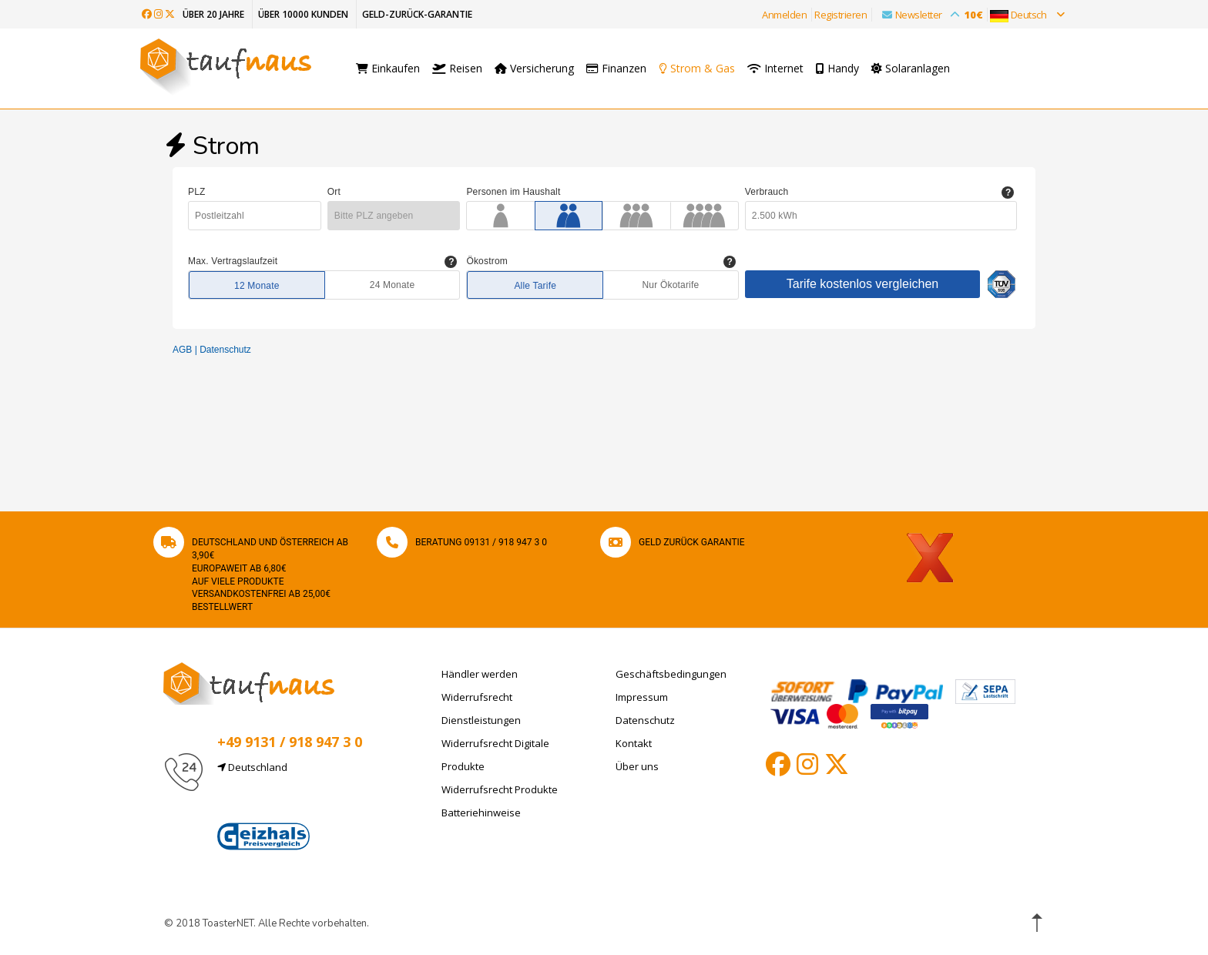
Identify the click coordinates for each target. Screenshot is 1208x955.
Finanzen (616, 68)
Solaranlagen (918, 68)
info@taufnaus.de (290, 804)
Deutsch (1027, 15)
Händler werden (479, 674)
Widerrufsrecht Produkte (499, 789)
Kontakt (634, 743)
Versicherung (534, 68)
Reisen (457, 68)
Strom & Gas (701, 68)
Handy (845, 68)
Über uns (637, 766)
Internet (783, 68)
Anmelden (784, 15)
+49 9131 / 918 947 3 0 (289, 741)
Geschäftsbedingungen (671, 674)
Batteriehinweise (481, 812)
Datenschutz (645, 720)
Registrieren (840, 15)
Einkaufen (388, 68)
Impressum (642, 697)
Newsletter (928, 15)
